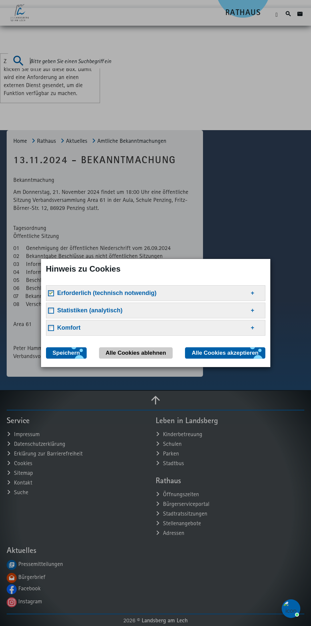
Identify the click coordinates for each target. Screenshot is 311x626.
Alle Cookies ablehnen (136, 353)
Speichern (66, 353)
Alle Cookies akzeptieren (225, 353)
